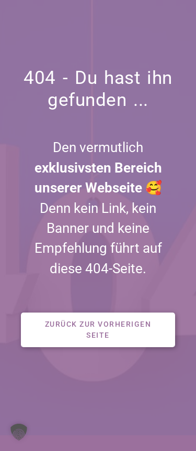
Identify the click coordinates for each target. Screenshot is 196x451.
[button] (98, 330)
